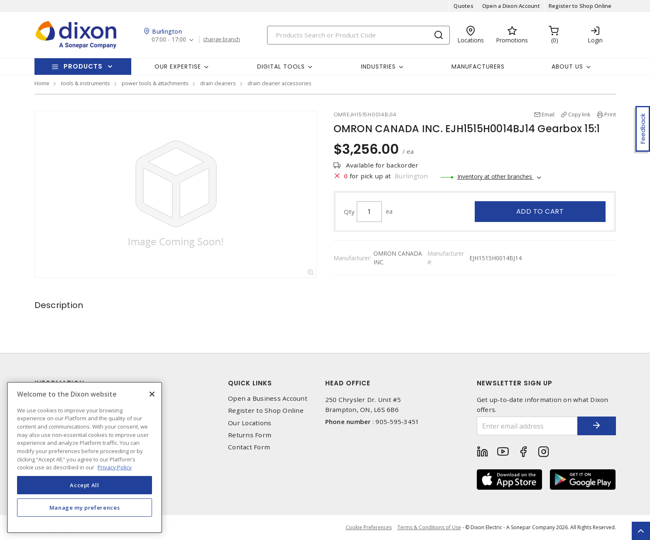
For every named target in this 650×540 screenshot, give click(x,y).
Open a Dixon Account (511, 6)
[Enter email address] (526, 426)
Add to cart (540, 211)
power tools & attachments (155, 83)
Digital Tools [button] (281, 66)
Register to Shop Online (580, 6)
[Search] (358, 35)
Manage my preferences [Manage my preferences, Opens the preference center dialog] (84, 507)
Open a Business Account (267, 398)
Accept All (84, 485)
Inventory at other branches (495, 176)
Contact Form (249, 447)
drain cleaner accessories (280, 83)
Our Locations (249, 423)
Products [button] (83, 66)
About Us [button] (567, 66)
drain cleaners (218, 83)
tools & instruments (85, 83)
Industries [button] (378, 66)
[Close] (152, 394)
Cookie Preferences (368, 527)
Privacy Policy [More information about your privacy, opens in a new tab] (115, 467)
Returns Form (249, 435)
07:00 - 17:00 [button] (169, 39)
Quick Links (250, 383)
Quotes (463, 6)
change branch (222, 39)
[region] (84, 457)
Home (41, 83)
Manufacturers (478, 66)
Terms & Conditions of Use (429, 527)
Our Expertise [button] (178, 66)
